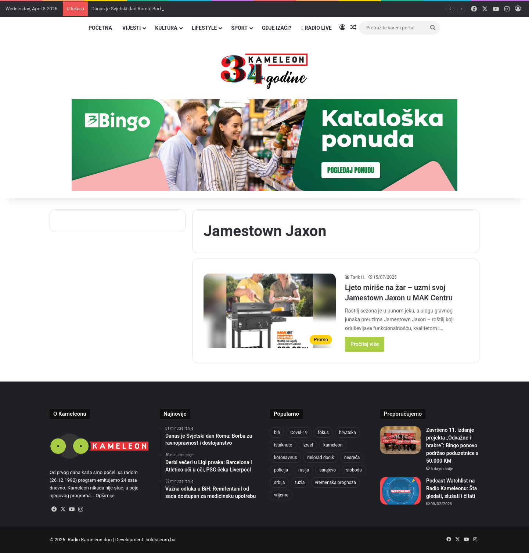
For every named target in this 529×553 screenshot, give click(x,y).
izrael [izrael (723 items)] (308, 445)
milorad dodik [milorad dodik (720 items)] (320, 457)
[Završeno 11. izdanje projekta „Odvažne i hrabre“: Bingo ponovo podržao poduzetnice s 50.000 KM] (400, 440)
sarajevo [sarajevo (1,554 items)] (327, 470)
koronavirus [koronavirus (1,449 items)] (285, 457)
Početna (100, 28)
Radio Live (317, 28)
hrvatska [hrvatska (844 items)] (347, 432)
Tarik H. (358, 277)
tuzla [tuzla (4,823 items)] (300, 482)
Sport (239, 28)
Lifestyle (204, 28)
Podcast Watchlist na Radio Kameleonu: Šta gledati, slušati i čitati (451, 488)
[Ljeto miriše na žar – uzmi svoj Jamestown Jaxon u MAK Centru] (270, 311)
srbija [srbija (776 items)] (279, 482)
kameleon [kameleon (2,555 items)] (332, 445)
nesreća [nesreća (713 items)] (352, 457)
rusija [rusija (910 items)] (303, 470)
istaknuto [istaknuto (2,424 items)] (283, 445)
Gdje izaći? (276, 28)
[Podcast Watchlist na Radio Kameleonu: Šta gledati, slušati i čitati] (400, 491)
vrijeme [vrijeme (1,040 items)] (281, 495)
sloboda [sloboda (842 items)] (354, 470)
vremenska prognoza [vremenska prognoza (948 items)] (335, 482)
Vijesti (131, 28)
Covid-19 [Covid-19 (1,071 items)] (298, 432)
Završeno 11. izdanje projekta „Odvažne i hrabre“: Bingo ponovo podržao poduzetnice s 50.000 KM (452, 445)
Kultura (166, 28)
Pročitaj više (364, 344)
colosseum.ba (160, 539)
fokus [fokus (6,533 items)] (323, 432)
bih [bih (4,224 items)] (277, 432)
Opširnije (105, 495)
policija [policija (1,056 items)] (281, 470)
